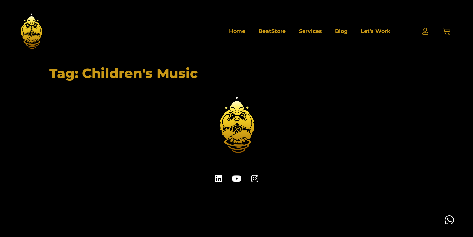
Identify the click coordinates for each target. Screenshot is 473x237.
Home (237, 31)
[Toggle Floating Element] (449, 220)
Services (310, 31)
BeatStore (272, 31)
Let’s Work (375, 31)
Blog (341, 31)
